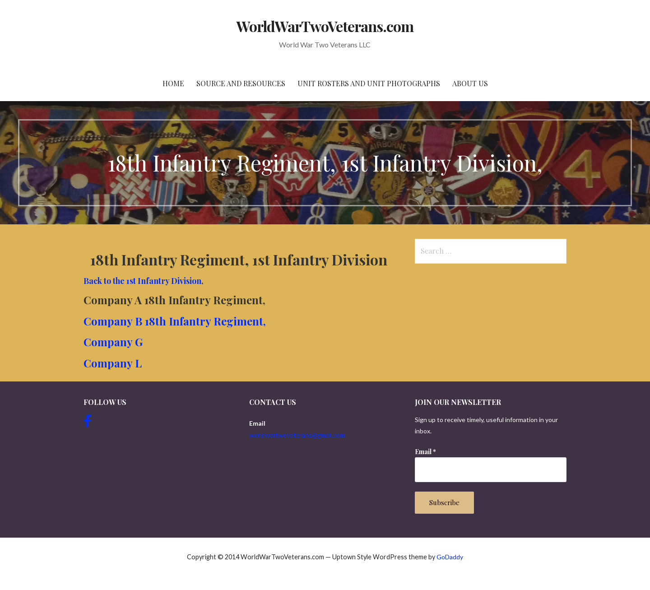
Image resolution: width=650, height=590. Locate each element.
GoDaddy (449, 557)
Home (173, 83)
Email (425, 451)
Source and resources (240, 83)
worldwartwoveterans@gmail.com (297, 435)
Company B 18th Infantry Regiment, (175, 321)
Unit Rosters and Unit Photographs (368, 83)
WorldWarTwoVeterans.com (325, 26)
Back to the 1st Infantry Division (142, 280)
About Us (470, 83)
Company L (113, 363)
